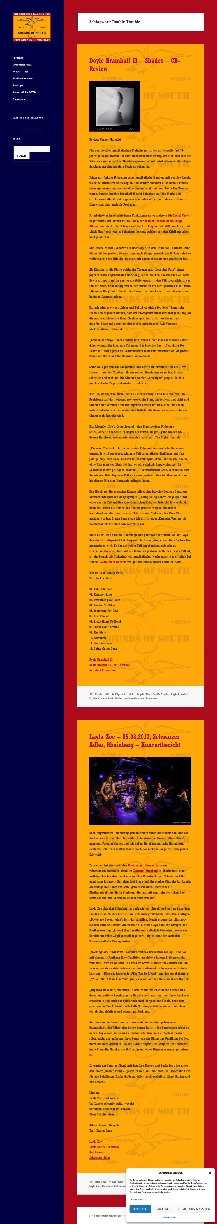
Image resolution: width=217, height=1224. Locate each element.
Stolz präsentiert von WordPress (107, 1215)
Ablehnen (163, 1209)
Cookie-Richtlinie (169, 1217)
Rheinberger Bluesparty (143, 865)
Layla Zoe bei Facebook (104, 1147)
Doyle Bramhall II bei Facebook (109, 665)
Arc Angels (138, 694)
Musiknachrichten (23, 78)
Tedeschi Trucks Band (159, 221)
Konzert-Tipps (20, 71)
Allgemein (120, 694)
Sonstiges (18, 85)
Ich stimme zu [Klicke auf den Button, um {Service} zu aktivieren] (32, 130)
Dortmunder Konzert (112, 562)
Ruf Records (97, 1152)
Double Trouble (161, 694)
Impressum (19, 99)
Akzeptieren (140, 1209)
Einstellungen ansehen (194, 1209)
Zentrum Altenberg (145, 871)
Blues (148, 694)
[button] (210, 1173)
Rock (111, 698)
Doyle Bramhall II (101, 659)
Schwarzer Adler (99, 1157)
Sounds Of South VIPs (24, 92)
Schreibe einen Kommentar (143, 698)
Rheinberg (107, 1186)
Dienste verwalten (138, 1199)
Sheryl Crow (180, 215)
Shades (118, 698)
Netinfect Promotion (102, 670)
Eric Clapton (150, 226)
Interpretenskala (22, 64)
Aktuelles (18, 57)
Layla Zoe (95, 1141)
